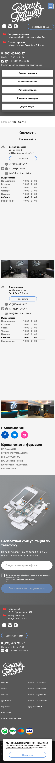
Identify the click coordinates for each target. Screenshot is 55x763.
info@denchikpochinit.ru (20, 173)
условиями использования (19, 747)
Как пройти (22, 158)
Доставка (6, 700)
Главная (6, 121)
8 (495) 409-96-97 (13, 53)
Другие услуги (35, 706)
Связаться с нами (40, 27)
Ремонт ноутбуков (37, 694)
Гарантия (5, 706)
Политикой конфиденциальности (20, 579)
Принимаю (27, 755)
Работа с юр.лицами (11, 718)
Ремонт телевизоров (38, 700)
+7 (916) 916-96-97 (19, 61)
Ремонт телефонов (37, 683)
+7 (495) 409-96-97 (18, 164)
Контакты (6, 712)
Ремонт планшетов (37, 688)
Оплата (4, 694)
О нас (3, 688)
